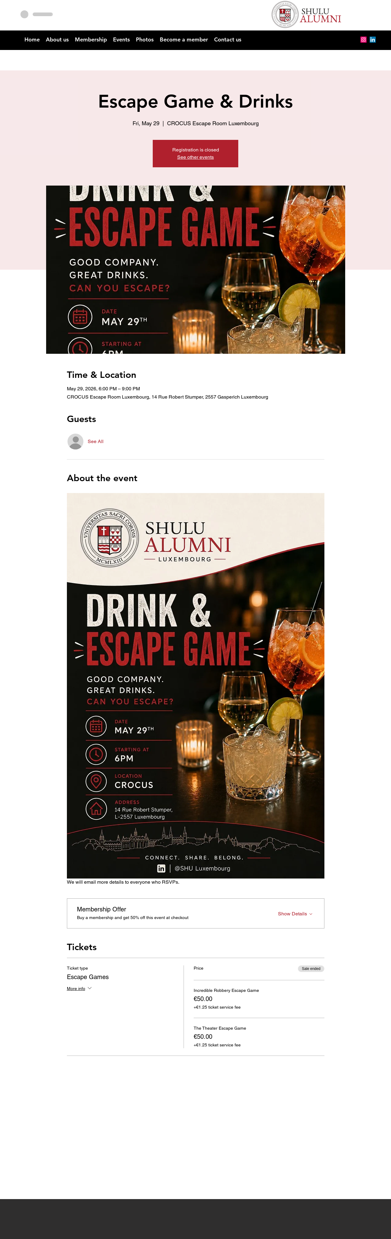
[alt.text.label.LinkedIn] (373, 40)
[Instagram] (363, 40)
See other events (195, 157)
